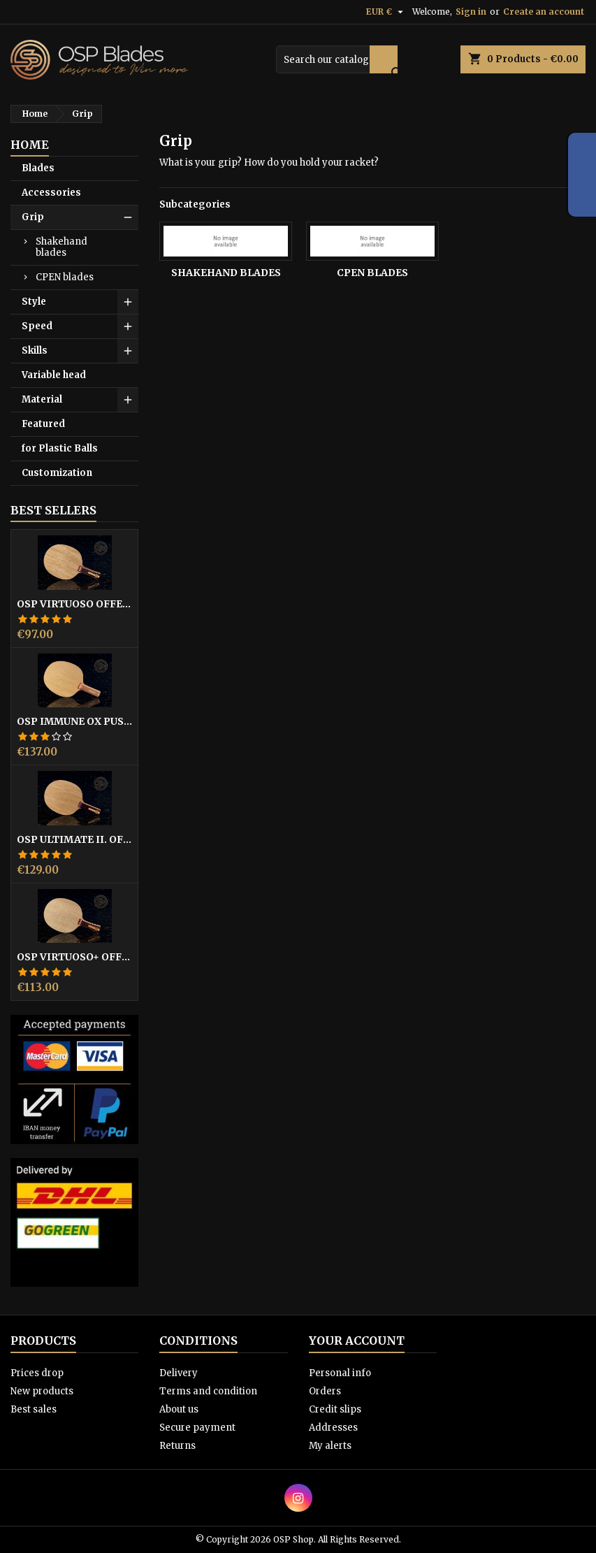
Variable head (54, 375)
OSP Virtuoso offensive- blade (74, 603)
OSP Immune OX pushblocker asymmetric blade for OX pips (74, 721)
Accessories (51, 192)
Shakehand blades (61, 247)
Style (34, 302)
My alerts (330, 1446)
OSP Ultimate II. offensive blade (74, 839)
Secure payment (197, 1427)
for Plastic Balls (60, 448)
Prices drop (37, 1373)
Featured (43, 424)
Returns (177, 1446)
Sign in (471, 11)
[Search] (337, 59)
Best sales (33, 1409)
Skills (35, 350)
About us (178, 1409)
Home (29, 145)
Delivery (178, 1373)
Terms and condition (208, 1391)
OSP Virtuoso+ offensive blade (74, 956)
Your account (357, 1341)
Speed (37, 326)
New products (41, 1391)
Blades (38, 168)
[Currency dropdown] (386, 12)
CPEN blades (65, 277)
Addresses (333, 1427)
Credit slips (335, 1409)
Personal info (340, 1373)
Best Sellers (53, 510)
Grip (33, 217)
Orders (325, 1391)
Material (42, 399)
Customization (57, 473)
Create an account (543, 11)
